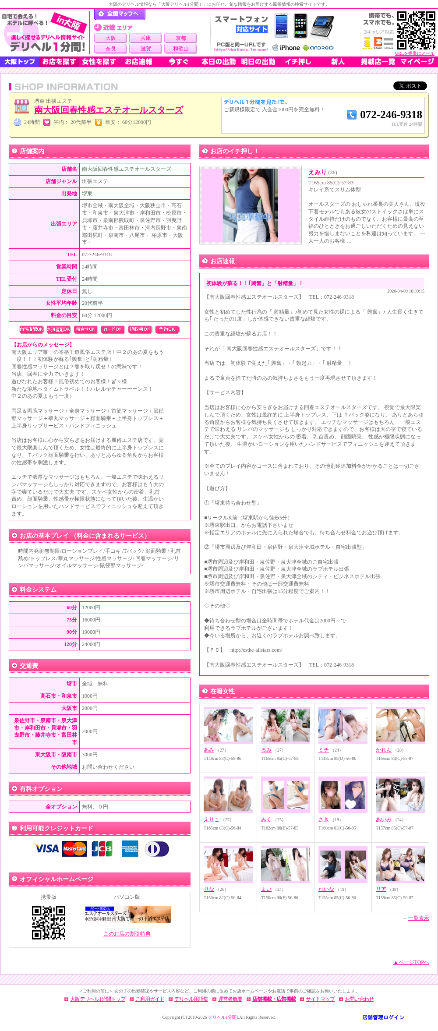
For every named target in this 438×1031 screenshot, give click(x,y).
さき (323, 819)
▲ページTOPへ (411, 962)
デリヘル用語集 (191, 999)
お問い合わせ (359, 999)
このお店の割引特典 (127, 934)
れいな (326, 889)
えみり (322, 172)
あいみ (384, 819)
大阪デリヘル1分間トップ (97, 999)
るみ (266, 750)
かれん (384, 750)
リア (381, 889)
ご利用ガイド (149, 999)
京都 (181, 38)
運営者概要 (230, 999)
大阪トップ (19, 61)
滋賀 (146, 49)
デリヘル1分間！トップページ (119, 14)
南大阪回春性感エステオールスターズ (108, 110)
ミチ (323, 750)
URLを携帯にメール (414, 53)
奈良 (111, 49)
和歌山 (181, 49)
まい (266, 889)
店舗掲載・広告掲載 (274, 999)
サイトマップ (320, 999)
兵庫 (146, 38)
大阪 (111, 38)
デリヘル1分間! (223, 1017)
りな (209, 889)
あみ (209, 750)
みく (266, 819)
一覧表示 (418, 918)
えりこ (211, 819)
